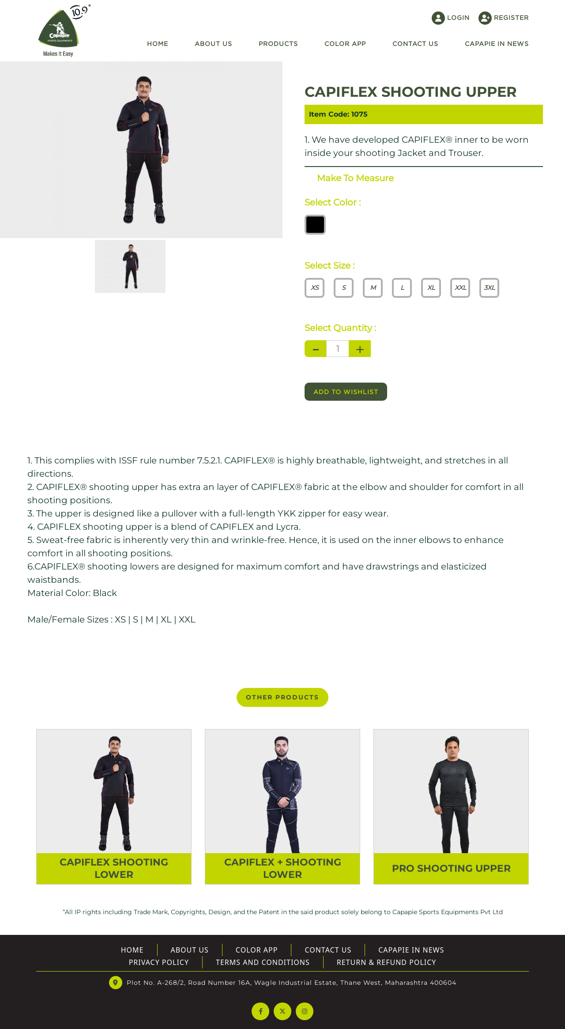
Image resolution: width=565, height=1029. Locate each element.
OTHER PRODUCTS (282, 697)
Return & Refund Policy (387, 962)
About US (190, 950)
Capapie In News (497, 43)
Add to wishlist (345, 391)
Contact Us (328, 950)
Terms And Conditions (263, 962)
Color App (345, 43)
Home (157, 43)
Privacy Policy (159, 962)
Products (278, 43)
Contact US (415, 43)
